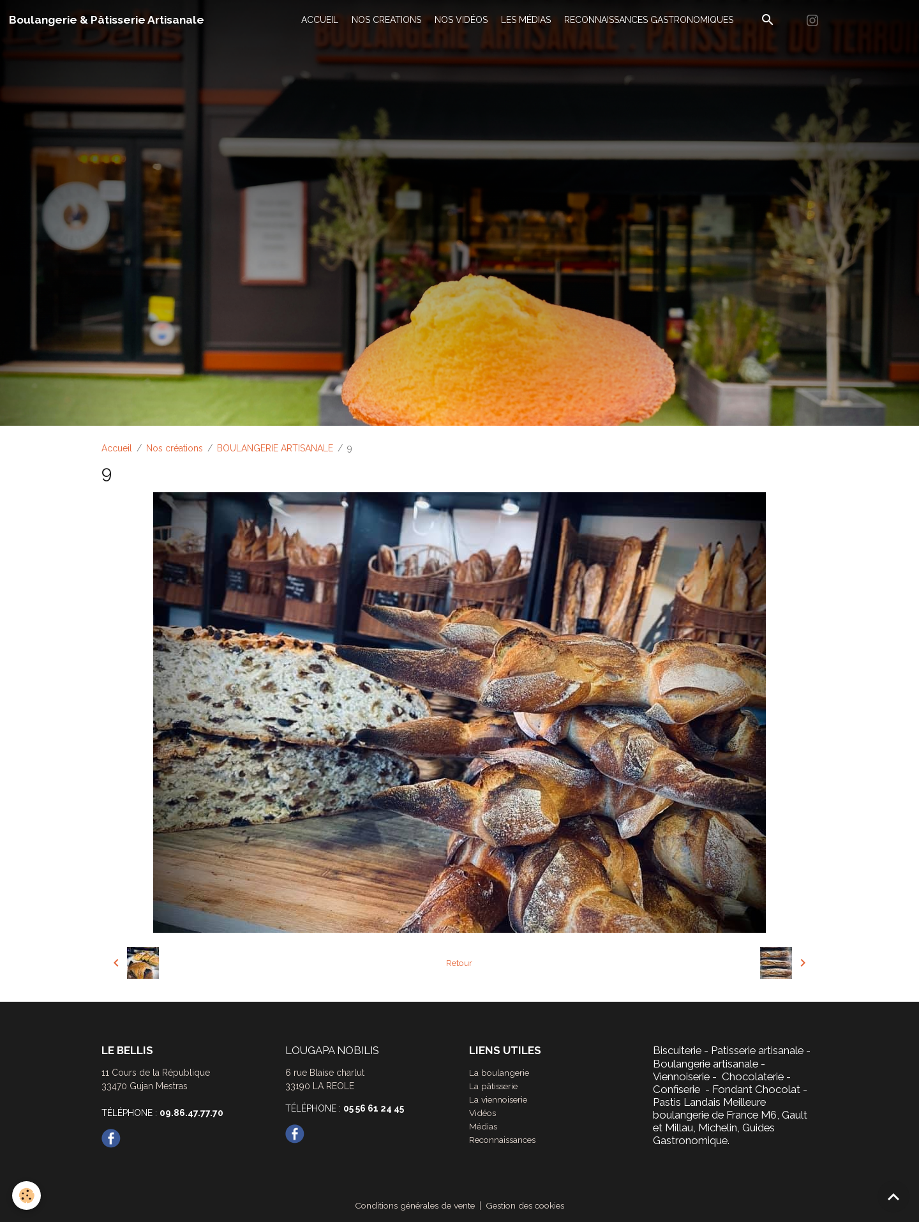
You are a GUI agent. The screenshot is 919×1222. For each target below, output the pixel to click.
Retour (459, 963)
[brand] (106, 19)
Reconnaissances (505, 1140)
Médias (483, 1126)
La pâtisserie (494, 1086)
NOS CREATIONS (386, 20)
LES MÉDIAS (526, 20)
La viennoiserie (499, 1099)
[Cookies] (27, 1195)
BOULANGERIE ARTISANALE (275, 448)
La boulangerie (500, 1072)
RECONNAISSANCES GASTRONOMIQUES (648, 20)
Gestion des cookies (528, 1205)
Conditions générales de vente (411, 1205)
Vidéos (483, 1113)
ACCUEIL (319, 20)
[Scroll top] (893, 1196)
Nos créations (174, 448)
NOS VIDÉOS (461, 20)
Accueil (116, 448)
